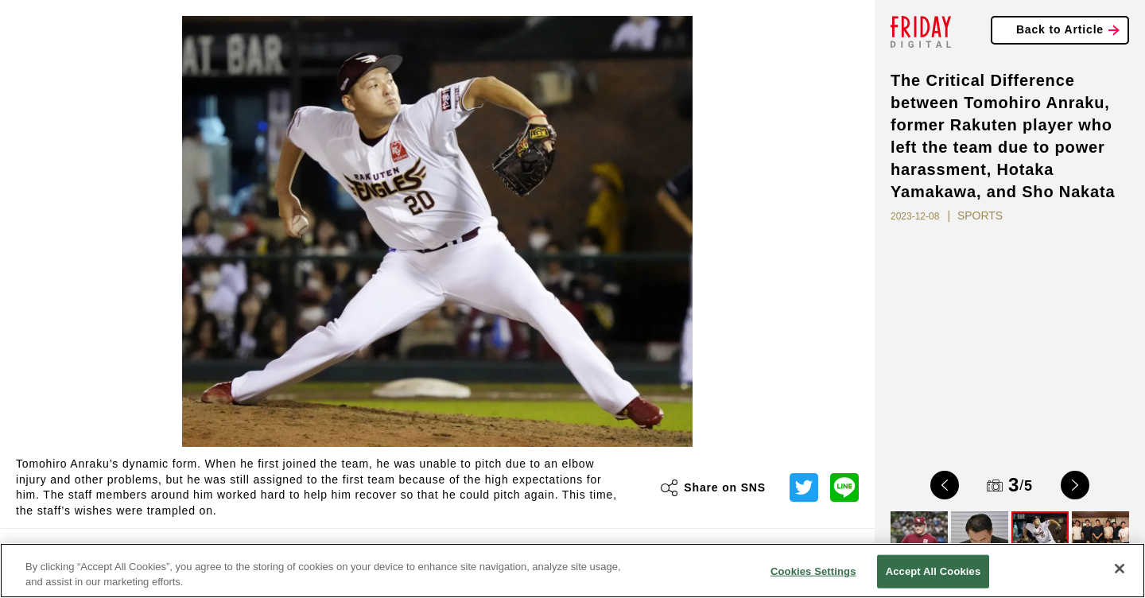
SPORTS (980, 215)
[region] (572, 570)
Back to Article (1060, 29)
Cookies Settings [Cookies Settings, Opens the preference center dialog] (813, 571)
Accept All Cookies (933, 571)
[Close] (1119, 568)
